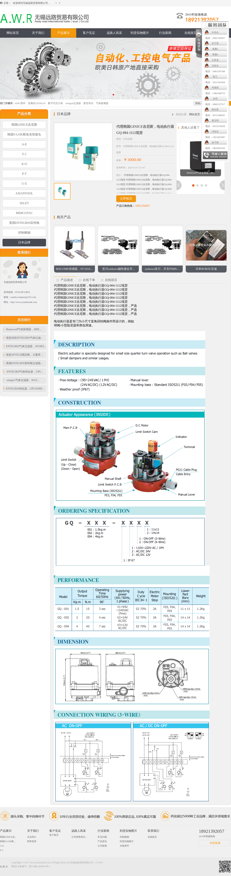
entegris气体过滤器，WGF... (21, 380)
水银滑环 (124, 845)
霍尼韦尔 (88, 103)
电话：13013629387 (166, 137)
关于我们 (38, 32)
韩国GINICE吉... (8, 837)
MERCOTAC (24, 213)
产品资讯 (102, 841)
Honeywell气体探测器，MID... (22, 329)
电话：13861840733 (166, 93)
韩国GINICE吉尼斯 (24, 124)
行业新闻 (103, 830)
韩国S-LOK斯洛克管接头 (24, 134)
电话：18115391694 (166, 82)
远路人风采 (114, 32)
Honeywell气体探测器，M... (200, 172)
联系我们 (216, 32)
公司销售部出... (79, 837)
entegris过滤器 (73, 103)
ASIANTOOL (24, 193)
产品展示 (63, 32)
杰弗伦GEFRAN (36, 103)
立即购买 (126, 198)
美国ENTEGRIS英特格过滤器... (23, 363)
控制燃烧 (24, 232)
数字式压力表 (55, 103)
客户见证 (89, 32)
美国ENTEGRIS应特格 (24, 222)
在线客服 (215, 843)
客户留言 (54, 835)
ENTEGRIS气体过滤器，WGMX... (24, 346)
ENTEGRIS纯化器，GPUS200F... (23, 388)
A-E (24, 144)
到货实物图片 (140, 32)
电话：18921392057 (166, 38)
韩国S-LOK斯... (7, 841)
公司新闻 (102, 845)
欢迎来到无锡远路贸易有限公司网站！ (32, 5)
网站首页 (13, 32)
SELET (24, 203)
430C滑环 (20, 103)
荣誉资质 (31, 841)
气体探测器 (102, 103)
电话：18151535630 (166, 126)
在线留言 (190, 32)
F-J (24, 154)
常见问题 (102, 837)
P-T (24, 173)
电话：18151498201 (166, 115)
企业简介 (31, 837)
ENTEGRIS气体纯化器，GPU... (23, 371)
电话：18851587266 (166, 71)
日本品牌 (24, 242)
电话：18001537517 (166, 104)
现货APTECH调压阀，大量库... (23, 354)
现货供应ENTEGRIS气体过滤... (23, 337)
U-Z (24, 183)
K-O (24, 164)
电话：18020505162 (166, 148)
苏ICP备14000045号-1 (40, 866)
